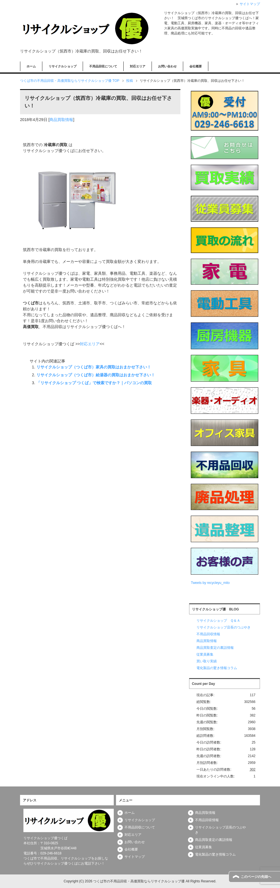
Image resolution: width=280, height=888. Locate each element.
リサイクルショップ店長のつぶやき (223, 627)
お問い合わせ (167, 66)
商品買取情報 (61, 119)
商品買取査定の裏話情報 (215, 648)
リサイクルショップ (62, 66)
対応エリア (137, 66)
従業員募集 (204, 654)
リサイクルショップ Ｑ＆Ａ (218, 621)
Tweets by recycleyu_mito (210, 583)
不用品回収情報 (208, 634)
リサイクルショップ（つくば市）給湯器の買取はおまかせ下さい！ (95, 375)
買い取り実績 (206, 661)
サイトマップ (134, 857)
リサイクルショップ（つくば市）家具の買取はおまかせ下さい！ (93, 367)
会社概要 (195, 66)
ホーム (31, 66)
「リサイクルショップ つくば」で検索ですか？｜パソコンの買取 (94, 383)
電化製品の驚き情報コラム (216, 668)
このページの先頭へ (256, 877)
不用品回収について (103, 66)
